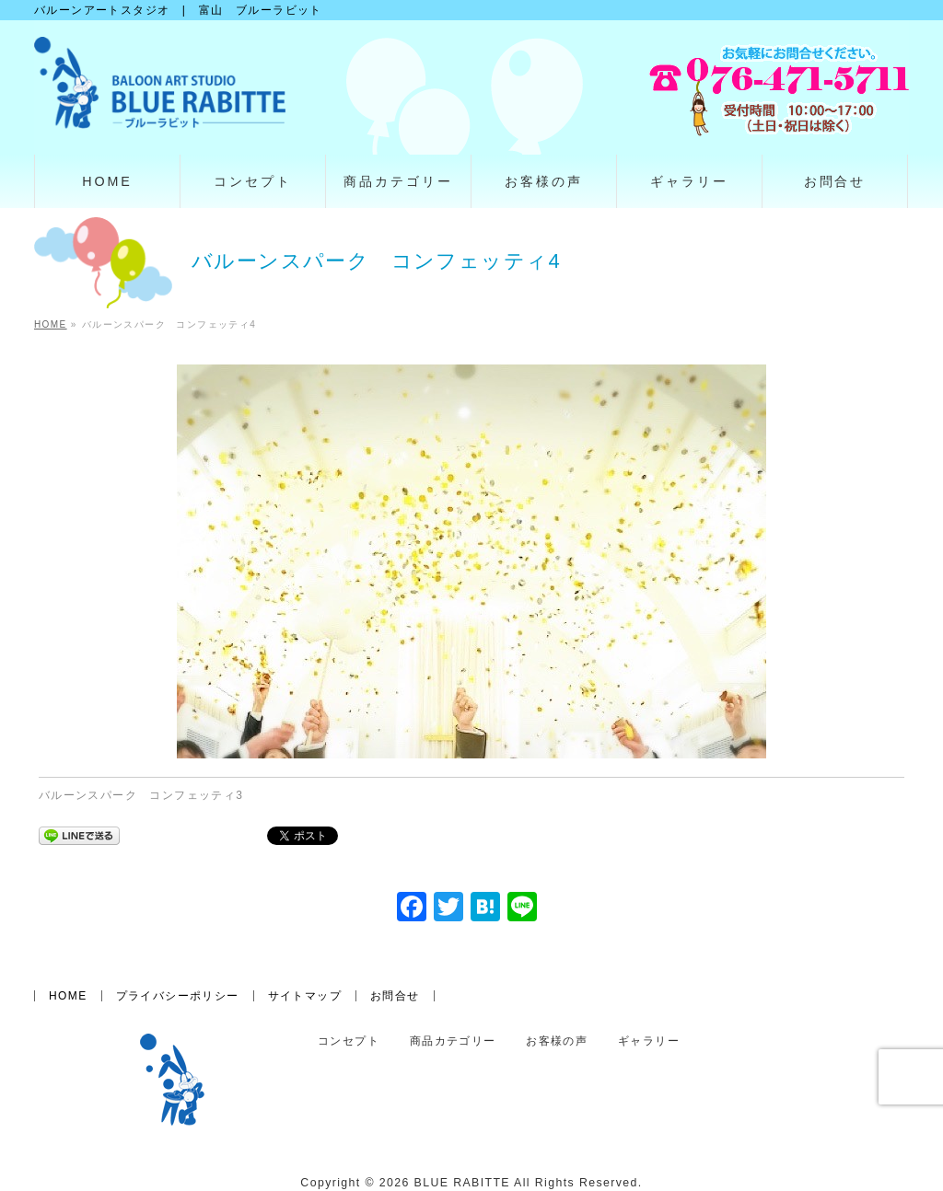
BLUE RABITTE (462, 1182)
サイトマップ (305, 995)
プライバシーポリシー (177, 995)
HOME (68, 995)
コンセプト (348, 1041)
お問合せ (395, 995)
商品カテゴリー (453, 1041)
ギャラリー (649, 1041)
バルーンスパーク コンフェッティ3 (141, 795)
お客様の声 (557, 1041)
